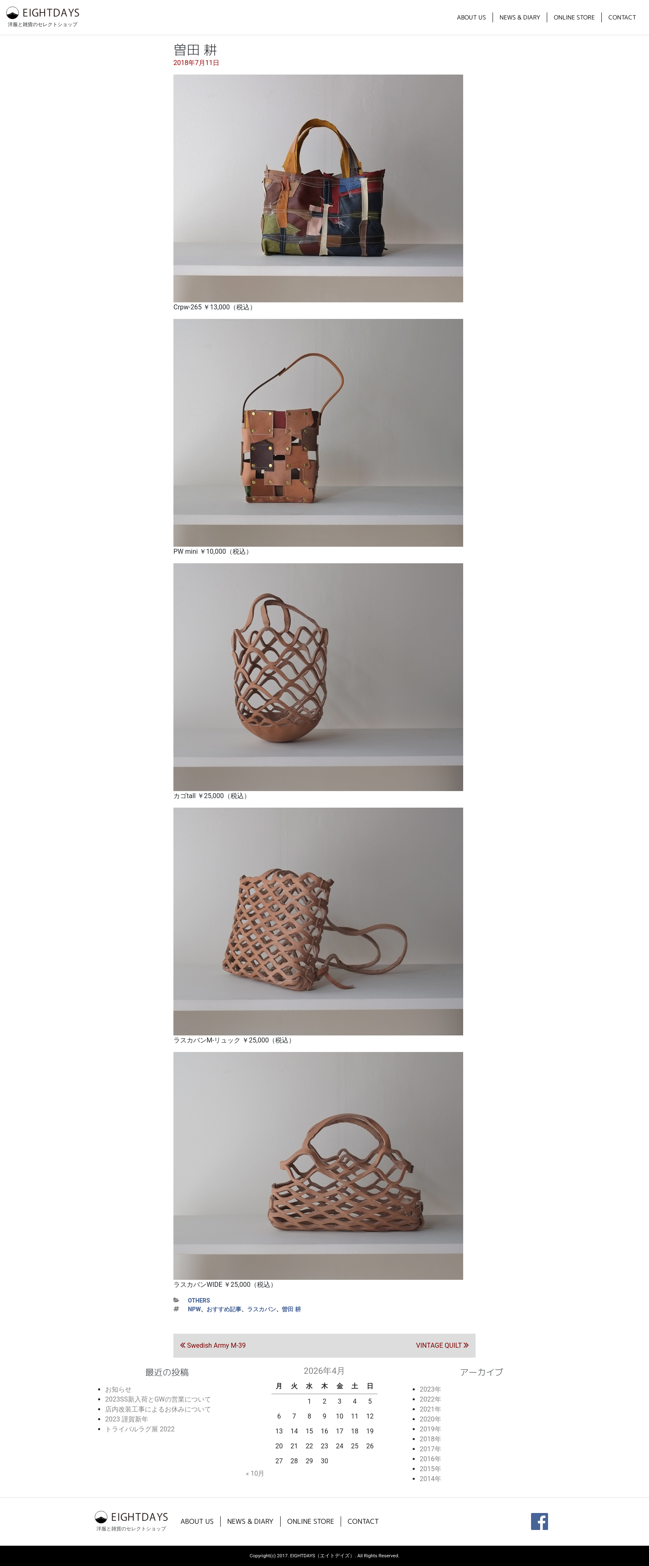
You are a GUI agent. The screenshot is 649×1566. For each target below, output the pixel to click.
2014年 (430, 1479)
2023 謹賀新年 (126, 1419)
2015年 (430, 1469)
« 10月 (255, 1473)
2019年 (430, 1429)
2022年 (430, 1399)
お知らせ (118, 1389)
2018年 (430, 1439)
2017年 (430, 1449)
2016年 (430, 1459)
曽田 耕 (291, 1309)
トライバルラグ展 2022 (140, 1429)
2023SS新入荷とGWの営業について (158, 1399)
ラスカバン (261, 1309)
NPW (194, 1309)
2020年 (430, 1419)
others (199, 1300)
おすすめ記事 (224, 1309)
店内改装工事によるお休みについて (158, 1409)
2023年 (430, 1389)
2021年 (430, 1409)
